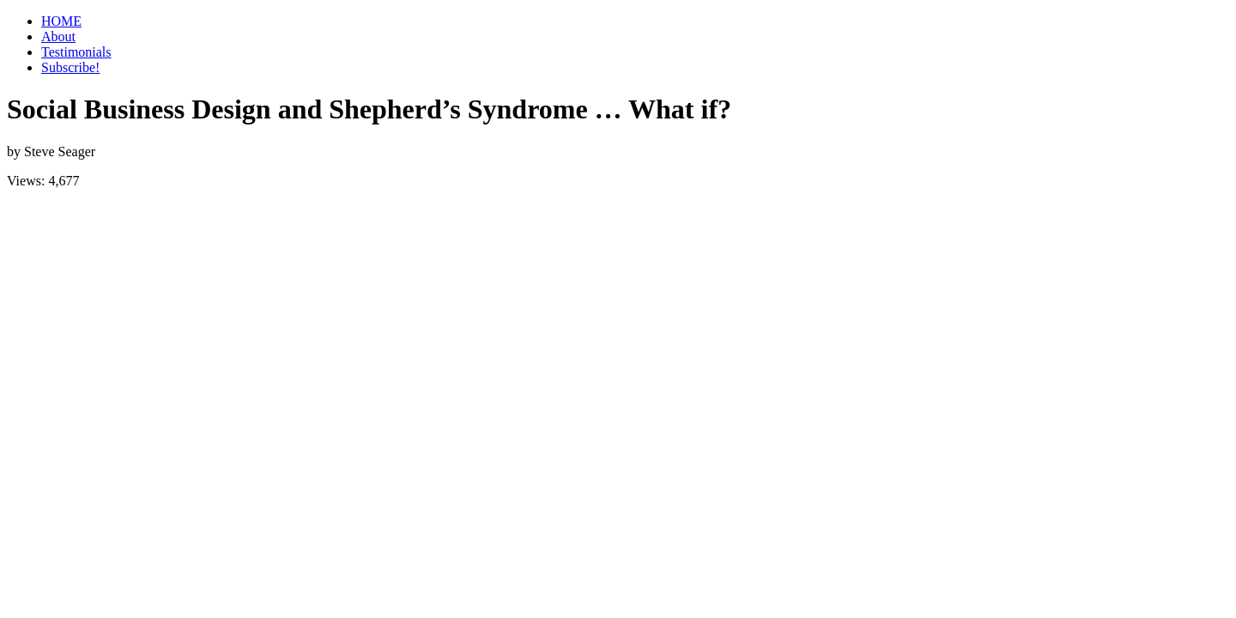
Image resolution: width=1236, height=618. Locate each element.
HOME (61, 21)
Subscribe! (70, 67)
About (58, 36)
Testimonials (76, 52)
